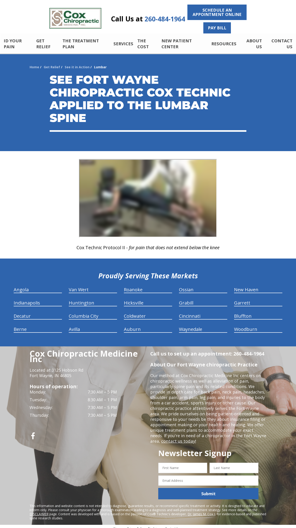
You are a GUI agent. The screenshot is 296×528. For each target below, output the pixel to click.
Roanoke (133, 286)
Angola (21, 286)
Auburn (132, 325)
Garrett (242, 299)
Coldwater (135, 312)
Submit (208, 489)
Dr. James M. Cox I (201, 510)
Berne (20, 325)
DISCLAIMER (39, 510)
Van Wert (79, 286)
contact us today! (178, 437)
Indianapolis (27, 299)
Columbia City (83, 312)
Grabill (186, 299)
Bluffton (243, 312)
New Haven (246, 286)
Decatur (22, 312)
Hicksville (133, 299)
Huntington (81, 299)
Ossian (186, 286)
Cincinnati (189, 312)
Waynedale (190, 325)
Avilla (74, 325)
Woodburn (245, 325)
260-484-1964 (164, 19)
